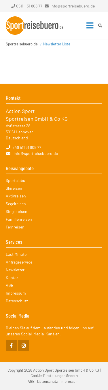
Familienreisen (19, 219)
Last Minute (16, 254)
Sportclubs (15, 180)
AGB (10, 285)
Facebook (11, 345)
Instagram (23, 345)
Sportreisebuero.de (22, 44)
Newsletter (15, 269)
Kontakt (13, 277)
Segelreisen (16, 203)
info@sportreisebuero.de (72, 5)
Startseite (34, 25)
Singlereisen (16, 211)
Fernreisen (15, 226)
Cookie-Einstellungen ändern (54, 375)
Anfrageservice (19, 262)
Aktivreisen (16, 195)
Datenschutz (17, 300)
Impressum (16, 293)
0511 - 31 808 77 (26, 5)
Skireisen (14, 188)
